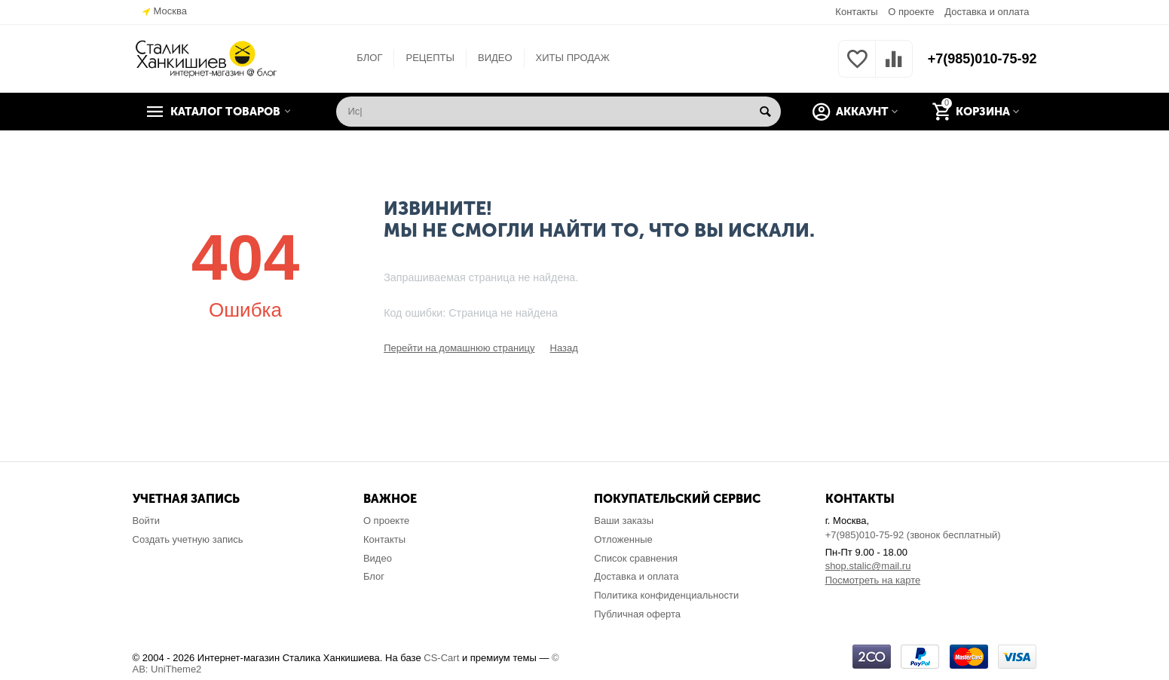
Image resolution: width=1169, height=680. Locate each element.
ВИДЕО (495, 57)
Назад (563, 348)
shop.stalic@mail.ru (868, 565)
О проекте (911, 11)
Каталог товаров (225, 112)
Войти (146, 520)
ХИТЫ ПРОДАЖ (573, 57)
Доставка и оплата (986, 11)
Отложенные (623, 539)
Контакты (856, 11)
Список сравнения (636, 558)
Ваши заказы (623, 520)
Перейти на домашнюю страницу (459, 348)
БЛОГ (369, 57)
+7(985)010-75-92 (982, 58)
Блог (373, 576)
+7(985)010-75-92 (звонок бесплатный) (913, 535)
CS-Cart (441, 657)
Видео (377, 558)
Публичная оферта (637, 614)
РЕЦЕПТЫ (429, 57)
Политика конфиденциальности (666, 595)
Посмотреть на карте (873, 580)
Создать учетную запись (188, 539)
